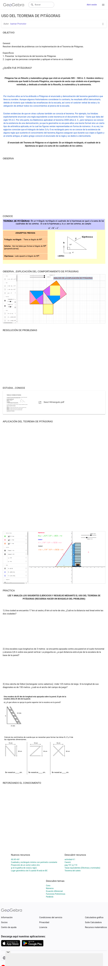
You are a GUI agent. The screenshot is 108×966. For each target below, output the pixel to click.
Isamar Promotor (18, 24)
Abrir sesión (92, 5)
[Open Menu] (103, 4)
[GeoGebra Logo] (13, 4)
